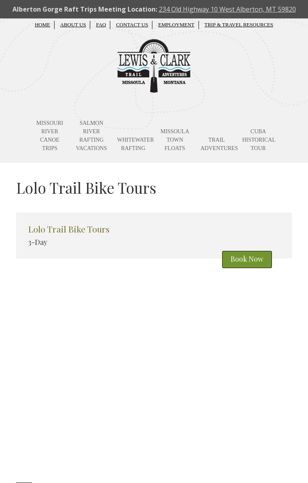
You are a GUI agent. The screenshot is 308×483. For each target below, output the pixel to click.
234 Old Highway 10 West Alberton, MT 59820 (227, 9)
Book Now (247, 259)
